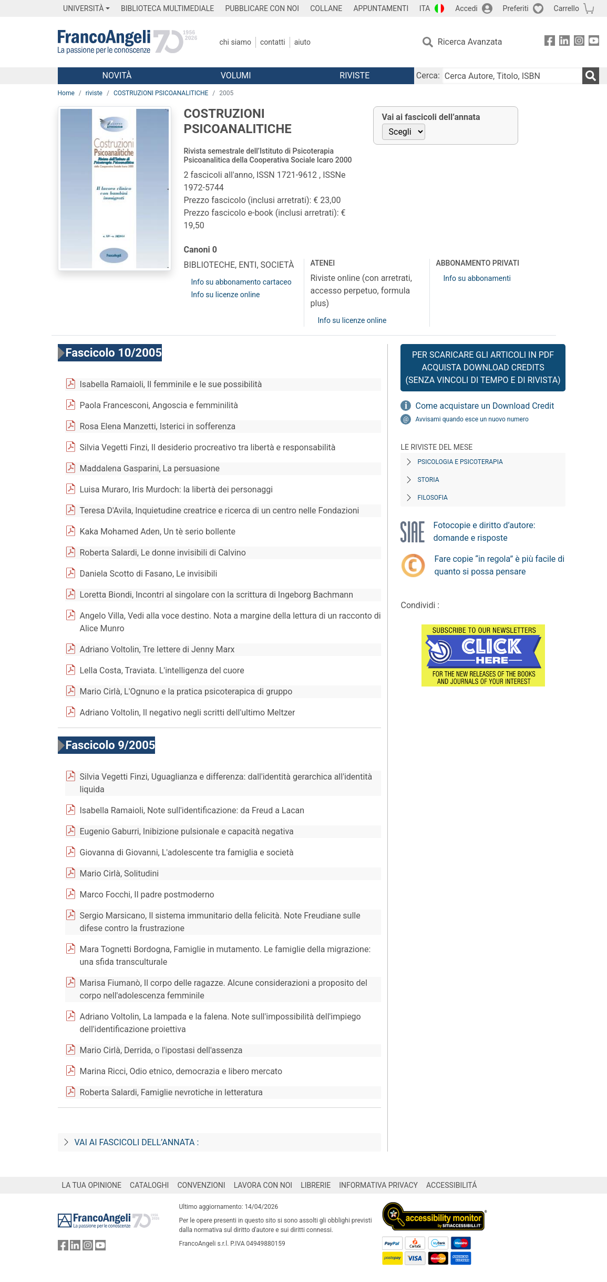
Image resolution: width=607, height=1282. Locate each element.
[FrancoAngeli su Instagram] (579, 42)
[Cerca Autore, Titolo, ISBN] (512, 75)
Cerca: (428, 75)
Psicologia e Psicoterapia (459, 462)
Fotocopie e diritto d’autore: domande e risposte (484, 531)
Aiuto (302, 42)
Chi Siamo (235, 42)
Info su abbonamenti (477, 278)
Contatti (272, 42)
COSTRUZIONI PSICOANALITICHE (161, 93)
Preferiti (516, 8)
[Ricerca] (590, 75)
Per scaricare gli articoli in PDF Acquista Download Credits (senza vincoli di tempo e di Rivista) (482, 367)
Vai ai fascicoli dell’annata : (137, 1142)
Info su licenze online (225, 294)
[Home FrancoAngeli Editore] (127, 42)
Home (66, 93)
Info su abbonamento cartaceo (241, 282)
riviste (94, 93)
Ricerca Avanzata (470, 42)
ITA (424, 8)
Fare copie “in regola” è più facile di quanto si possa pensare (499, 565)
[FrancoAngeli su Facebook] (549, 42)
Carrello (566, 8)
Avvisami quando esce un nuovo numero (471, 419)
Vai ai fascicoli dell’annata (431, 117)
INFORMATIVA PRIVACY (378, 1185)
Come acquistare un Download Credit (484, 406)
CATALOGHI (149, 1185)
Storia (428, 479)
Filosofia (432, 497)
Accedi (466, 8)
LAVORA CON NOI (263, 1185)
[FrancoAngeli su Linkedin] (564, 42)
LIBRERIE (316, 1185)
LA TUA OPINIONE (92, 1185)
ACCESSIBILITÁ (451, 1185)
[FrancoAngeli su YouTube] (594, 42)
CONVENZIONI (201, 1185)
